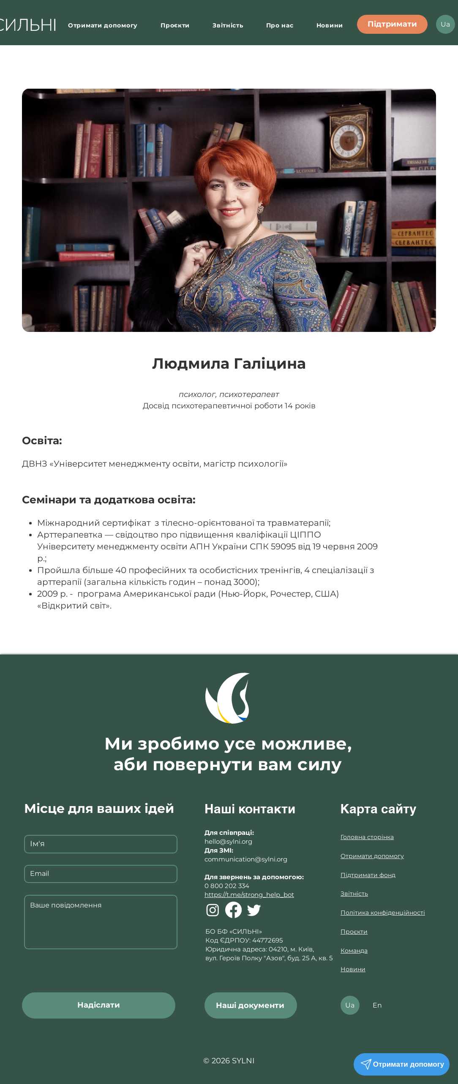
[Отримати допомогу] (402, 1064)
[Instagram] (212, 910)
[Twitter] (254, 910)
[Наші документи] (250, 1005)
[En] (377, 1005)
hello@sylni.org (228, 841)
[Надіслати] (98, 1005)
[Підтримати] (392, 24)
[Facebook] (233, 910)
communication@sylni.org (245, 859)
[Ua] (445, 24)
